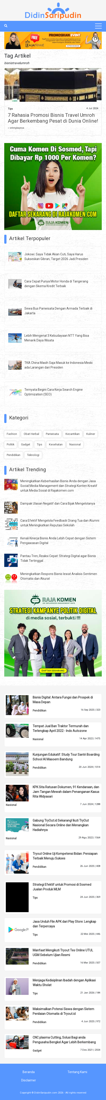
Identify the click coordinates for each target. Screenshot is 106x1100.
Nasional (75, 444)
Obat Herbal (31, 434)
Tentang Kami (77, 1072)
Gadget (25, 444)
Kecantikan (73, 434)
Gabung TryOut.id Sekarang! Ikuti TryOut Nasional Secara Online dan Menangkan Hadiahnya (61, 825)
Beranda (29, 1072)
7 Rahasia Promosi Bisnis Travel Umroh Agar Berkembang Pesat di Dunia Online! (53, 118)
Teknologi (33, 455)
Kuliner (90, 434)
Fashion (12, 434)
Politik (10, 444)
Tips (10, 108)
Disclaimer (28, 1080)
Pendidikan (13, 455)
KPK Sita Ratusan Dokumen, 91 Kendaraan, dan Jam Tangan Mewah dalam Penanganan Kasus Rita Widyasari (66, 791)
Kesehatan (56, 444)
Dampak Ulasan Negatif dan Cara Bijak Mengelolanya (57, 503)
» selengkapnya (16, 128)
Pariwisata (52, 434)
